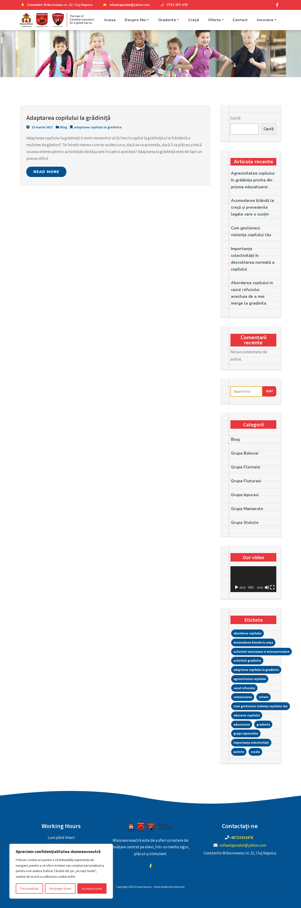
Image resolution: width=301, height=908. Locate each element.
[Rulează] (236, 587)
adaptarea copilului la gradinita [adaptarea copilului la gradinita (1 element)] (256, 670)
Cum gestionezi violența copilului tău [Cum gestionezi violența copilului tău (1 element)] (261, 706)
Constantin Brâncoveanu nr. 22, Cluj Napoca (56, 5)
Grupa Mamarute (247, 508)
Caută (235, 118)
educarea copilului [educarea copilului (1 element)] (247, 715)
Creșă (193, 20)
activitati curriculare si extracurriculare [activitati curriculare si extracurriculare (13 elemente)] (261, 651)
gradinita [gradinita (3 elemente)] (263, 724)
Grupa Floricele (245, 467)
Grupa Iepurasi (245, 495)
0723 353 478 (173, 5)
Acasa (110, 20)
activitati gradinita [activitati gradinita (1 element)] (247, 660)
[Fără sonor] (267, 587)
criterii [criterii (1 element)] (263, 697)
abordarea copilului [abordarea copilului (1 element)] (247, 633)
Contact (240, 20)
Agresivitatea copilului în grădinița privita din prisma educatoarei (252, 180)
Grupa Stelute (244, 522)
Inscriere (265, 20)
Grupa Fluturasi (246, 481)
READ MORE (46, 172)
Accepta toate (92, 888)
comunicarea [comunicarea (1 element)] (243, 697)
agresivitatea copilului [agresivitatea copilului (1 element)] (250, 679)
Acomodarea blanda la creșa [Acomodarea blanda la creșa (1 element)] (253, 642)
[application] (253, 579)
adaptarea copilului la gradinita (98, 128)
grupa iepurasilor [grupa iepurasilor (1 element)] (246, 733)
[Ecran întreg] (272, 587)
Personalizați (29, 888)
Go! (269, 391)
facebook (150, 866)
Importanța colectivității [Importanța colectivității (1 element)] (251, 742)
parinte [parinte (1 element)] (239, 752)
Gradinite (167, 20)
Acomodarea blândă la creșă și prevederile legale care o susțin (252, 207)
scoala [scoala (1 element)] (255, 752)
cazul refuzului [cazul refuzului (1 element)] (244, 688)
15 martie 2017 (39, 128)
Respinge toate (60, 888)
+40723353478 (241, 837)
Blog (63, 128)
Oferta (214, 20)
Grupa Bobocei (244, 453)
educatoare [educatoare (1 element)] (242, 724)
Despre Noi (135, 20)
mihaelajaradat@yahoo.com (126, 5)
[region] (61, 871)
